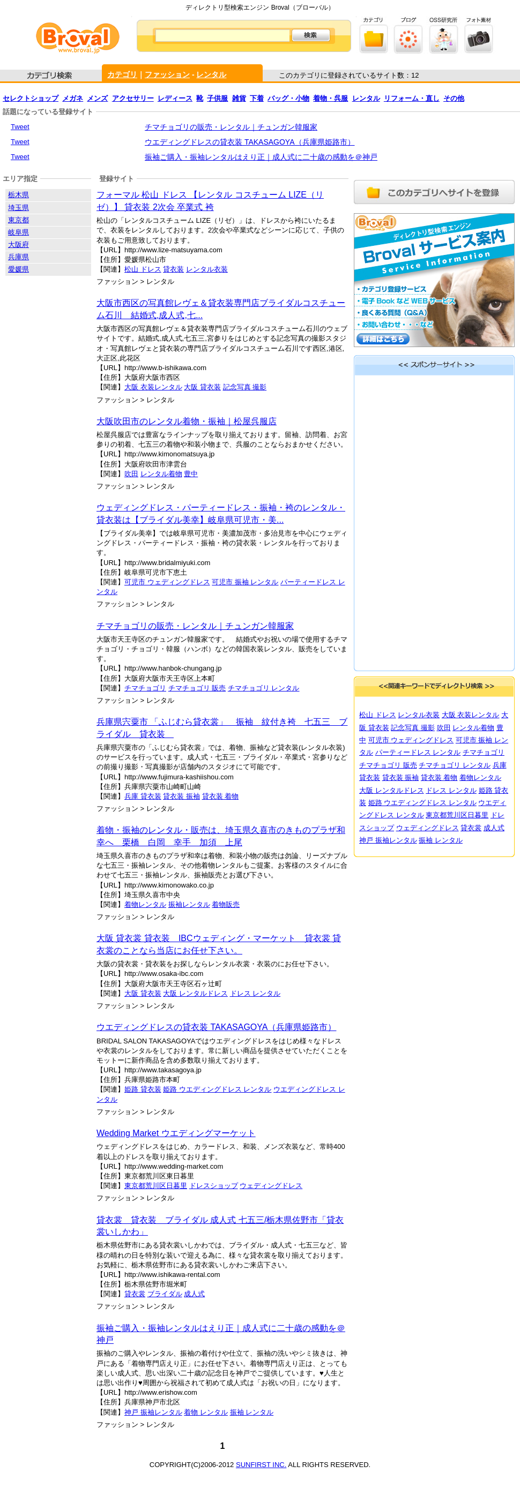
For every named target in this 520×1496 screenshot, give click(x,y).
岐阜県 (18, 232)
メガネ (72, 98)
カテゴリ (122, 74)
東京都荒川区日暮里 (155, 1186)
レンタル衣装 (207, 269)
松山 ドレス (142, 269)
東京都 (18, 220)
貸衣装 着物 (220, 796)
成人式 (194, 1294)
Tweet (20, 127)
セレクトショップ (30, 98)
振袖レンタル (189, 904)
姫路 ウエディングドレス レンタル (217, 1089)
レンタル (211, 74)
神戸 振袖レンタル (153, 1412)
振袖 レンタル (252, 1412)
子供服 (217, 98)
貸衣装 (173, 269)
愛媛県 (18, 269)
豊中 (191, 474)
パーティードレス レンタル (418, 752)
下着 (257, 98)
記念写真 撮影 (245, 387)
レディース (175, 98)
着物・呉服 (330, 98)
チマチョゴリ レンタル (264, 688)
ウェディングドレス (271, 1186)
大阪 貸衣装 (202, 387)
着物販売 (226, 904)
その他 (453, 98)
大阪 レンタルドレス (195, 993)
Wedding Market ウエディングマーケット (176, 1133)
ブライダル (164, 1294)
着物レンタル (145, 904)
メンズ (97, 98)
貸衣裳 (134, 1294)
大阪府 (18, 244)
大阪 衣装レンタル (153, 387)
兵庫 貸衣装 (142, 796)
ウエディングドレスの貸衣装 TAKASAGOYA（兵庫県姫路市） (250, 142)
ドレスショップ (213, 1186)
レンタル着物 (161, 474)
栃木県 (18, 195)
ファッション (167, 74)
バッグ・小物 (288, 98)
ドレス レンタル (255, 993)
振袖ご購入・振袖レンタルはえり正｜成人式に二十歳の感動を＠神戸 (261, 157)
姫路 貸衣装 (142, 1089)
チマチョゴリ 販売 (197, 688)
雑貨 (239, 98)
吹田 (131, 474)
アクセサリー (133, 98)
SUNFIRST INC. (261, 1465)
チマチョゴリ (145, 688)
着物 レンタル (206, 1412)
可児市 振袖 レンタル (245, 582)
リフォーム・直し (412, 98)
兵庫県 (18, 257)
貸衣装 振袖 (181, 796)
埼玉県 (18, 208)
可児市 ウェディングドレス (167, 582)
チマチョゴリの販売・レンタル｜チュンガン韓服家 (231, 127)
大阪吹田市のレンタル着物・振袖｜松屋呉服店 (186, 421)
